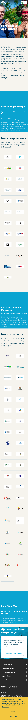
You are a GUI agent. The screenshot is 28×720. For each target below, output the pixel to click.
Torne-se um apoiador (14, 653)
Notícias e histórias (8, 672)
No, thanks (14, 716)
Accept (14, 711)
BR (23, 3)
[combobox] (24, 2)
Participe (5, 680)
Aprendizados (6, 676)
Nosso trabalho (7, 664)
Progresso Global (8, 668)
